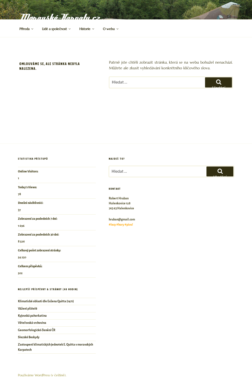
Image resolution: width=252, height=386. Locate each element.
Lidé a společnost (56, 29)
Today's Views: (27, 187)
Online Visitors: (28, 171)
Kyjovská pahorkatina (32, 315)
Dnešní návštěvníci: (31, 203)
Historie (87, 29)
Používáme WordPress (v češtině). (42, 375)
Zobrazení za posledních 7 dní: (38, 218)
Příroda (26, 29)
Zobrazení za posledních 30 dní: (38, 234)
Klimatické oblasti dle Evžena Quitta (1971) (46, 301)
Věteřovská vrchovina (32, 323)
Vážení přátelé (27, 308)
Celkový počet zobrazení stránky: (39, 250)
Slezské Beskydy (28, 337)
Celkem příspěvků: (30, 266)
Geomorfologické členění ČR (36, 330)
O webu (111, 29)
